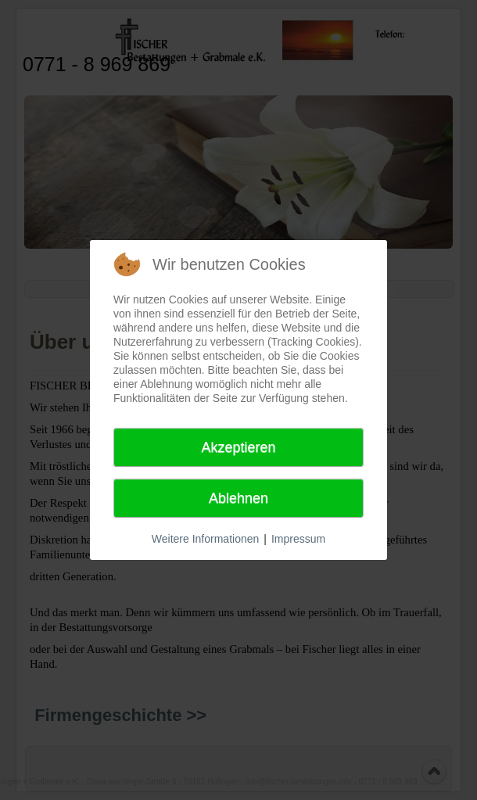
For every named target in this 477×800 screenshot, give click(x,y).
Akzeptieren (238, 447)
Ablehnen (238, 498)
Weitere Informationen (205, 539)
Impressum (298, 539)
